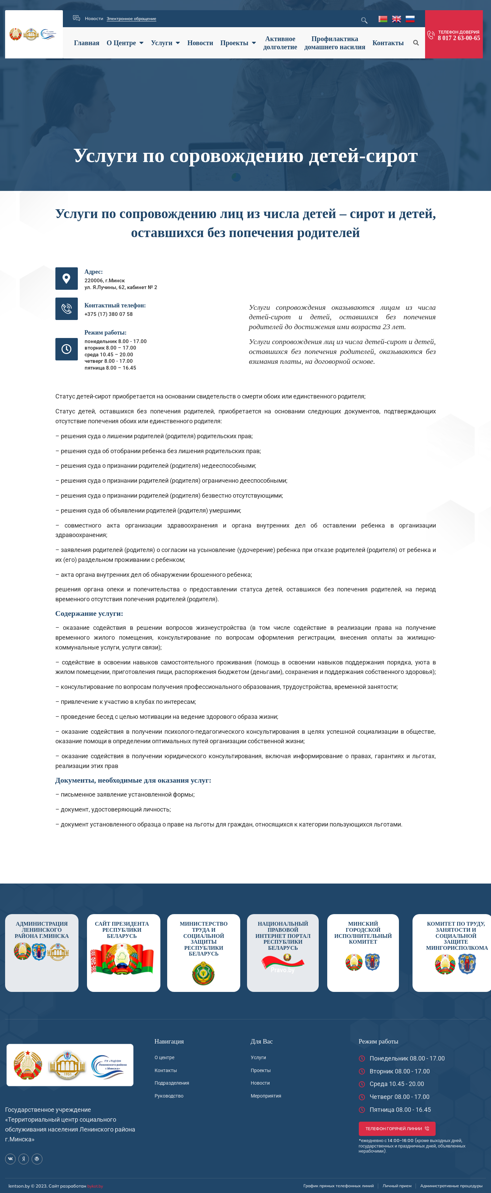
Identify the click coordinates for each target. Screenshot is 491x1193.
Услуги (165, 42)
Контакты (388, 42)
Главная (87, 42)
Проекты (238, 42)
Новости (200, 42)
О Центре (125, 42)
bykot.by (96, 1185)
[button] (416, 42)
